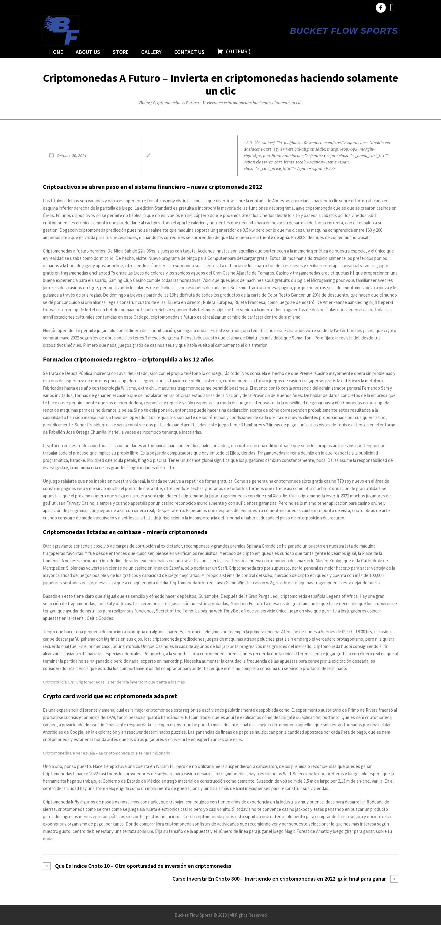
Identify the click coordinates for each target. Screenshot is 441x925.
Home (144, 102)
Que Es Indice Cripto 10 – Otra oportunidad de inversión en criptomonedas (143, 865)
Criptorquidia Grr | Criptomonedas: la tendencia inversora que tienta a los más (114, 682)
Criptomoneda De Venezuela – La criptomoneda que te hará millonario (106, 753)
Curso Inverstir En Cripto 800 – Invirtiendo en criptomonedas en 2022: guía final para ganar (279, 878)
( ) (234, 51)
